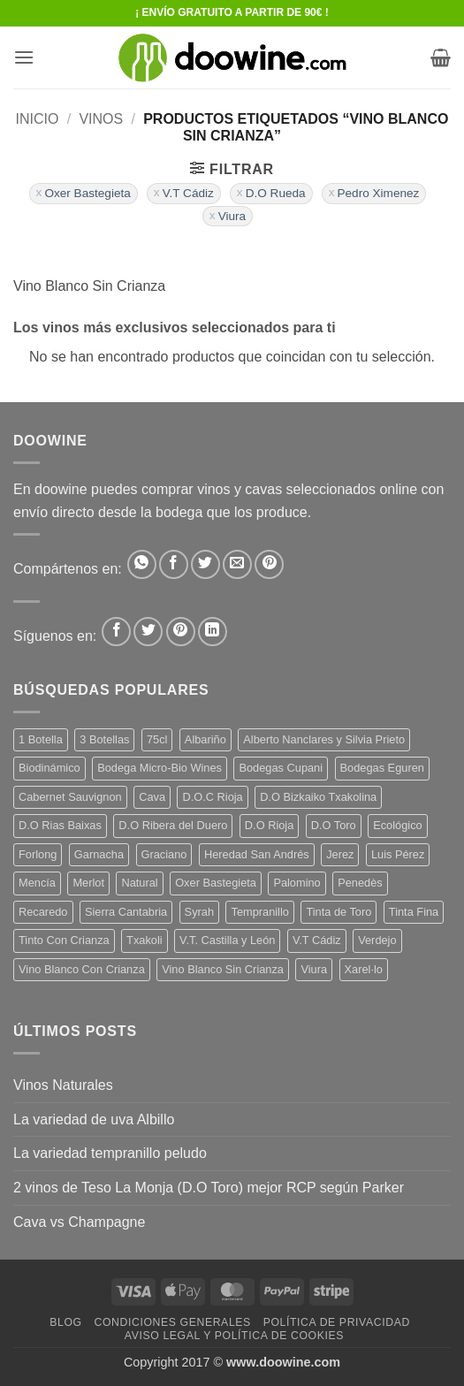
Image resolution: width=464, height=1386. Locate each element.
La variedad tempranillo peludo (110, 1153)
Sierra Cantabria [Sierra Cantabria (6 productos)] (126, 911)
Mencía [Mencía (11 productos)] (37, 882)
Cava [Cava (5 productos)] (152, 796)
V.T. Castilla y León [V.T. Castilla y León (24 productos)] (227, 940)
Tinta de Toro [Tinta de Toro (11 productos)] (338, 911)
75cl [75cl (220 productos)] (157, 739)
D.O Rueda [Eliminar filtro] (276, 193)
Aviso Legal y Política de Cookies (234, 1335)
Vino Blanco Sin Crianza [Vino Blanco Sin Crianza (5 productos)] (223, 969)
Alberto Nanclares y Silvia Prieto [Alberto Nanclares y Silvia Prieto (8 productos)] (324, 739)
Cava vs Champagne (79, 1222)
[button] (23, 57)
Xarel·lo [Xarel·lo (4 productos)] (364, 969)
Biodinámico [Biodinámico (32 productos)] (49, 767)
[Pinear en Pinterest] (269, 564)
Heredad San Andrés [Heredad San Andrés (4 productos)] (256, 854)
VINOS (101, 118)
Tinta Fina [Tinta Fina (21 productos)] (413, 911)
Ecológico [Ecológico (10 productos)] (397, 825)
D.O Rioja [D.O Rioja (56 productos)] (269, 825)
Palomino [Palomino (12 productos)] (296, 882)
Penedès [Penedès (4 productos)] (360, 882)
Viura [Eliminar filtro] (232, 216)
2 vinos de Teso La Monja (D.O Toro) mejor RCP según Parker (208, 1187)
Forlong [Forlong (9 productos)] (38, 854)
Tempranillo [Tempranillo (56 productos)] (259, 911)
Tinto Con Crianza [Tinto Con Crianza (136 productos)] (64, 940)
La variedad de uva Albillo (93, 1119)
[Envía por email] (237, 564)
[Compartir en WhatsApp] (141, 564)
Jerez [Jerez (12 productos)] (340, 854)
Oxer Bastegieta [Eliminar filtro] (87, 193)
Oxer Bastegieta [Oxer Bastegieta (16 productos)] (215, 882)
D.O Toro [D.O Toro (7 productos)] (333, 825)
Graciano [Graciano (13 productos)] (164, 854)
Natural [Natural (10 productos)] (139, 882)
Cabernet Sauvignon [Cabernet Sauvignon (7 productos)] (70, 796)
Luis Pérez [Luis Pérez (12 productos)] (397, 854)
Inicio (37, 118)
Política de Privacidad (336, 1322)
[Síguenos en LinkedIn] (212, 631)
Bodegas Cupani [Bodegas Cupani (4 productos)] (281, 767)
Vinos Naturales (63, 1085)
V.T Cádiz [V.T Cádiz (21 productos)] (317, 940)
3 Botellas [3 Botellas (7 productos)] (104, 739)
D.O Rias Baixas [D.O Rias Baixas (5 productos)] (60, 825)
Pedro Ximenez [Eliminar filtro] (378, 193)
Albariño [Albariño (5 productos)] (205, 739)
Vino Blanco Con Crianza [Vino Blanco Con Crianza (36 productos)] (82, 969)
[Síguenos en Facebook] (116, 631)
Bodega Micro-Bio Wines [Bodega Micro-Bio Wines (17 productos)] (159, 767)
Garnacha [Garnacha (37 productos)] (99, 854)
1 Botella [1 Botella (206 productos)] (41, 739)
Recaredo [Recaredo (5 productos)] (43, 911)
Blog (65, 1322)
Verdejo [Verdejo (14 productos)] (377, 940)
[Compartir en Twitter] (205, 564)
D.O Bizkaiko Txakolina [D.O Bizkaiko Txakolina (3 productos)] (318, 796)
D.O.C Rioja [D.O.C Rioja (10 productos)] (212, 796)
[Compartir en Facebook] (173, 564)
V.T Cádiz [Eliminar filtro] (188, 193)
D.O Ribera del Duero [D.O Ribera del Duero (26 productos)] (172, 825)
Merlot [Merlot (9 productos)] (88, 882)
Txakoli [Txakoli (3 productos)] (144, 940)
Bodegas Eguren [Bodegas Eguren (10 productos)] (382, 767)
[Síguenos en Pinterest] (180, 631)
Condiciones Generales (172, 1322)
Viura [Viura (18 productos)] (313, 969)
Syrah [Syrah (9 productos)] (199, 911)
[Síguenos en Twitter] (148, 631)
